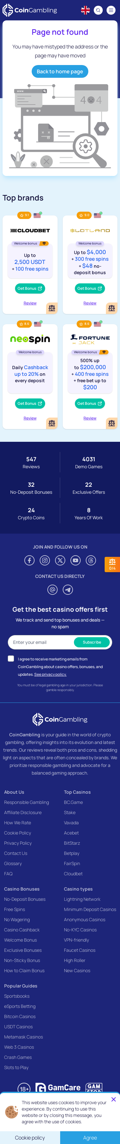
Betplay (71, 853)
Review (30, 303)
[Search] (98, 10)
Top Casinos (77, 792)
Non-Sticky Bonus (22, 960)
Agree (90, 1137)
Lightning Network (82, 899)
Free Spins (14, 909)
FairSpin (72, 863)
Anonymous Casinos (84, 919)
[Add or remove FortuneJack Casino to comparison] (111, 423)
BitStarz (72, 843)
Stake (70, 812)
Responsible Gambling (26, 802)
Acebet (71, 833)
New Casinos (77, 970)
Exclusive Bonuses (23, 950)
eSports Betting (20, 1006)
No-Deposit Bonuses (24, 899)
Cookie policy (30, 1137)
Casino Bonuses (22, 889)
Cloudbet (73, 874)
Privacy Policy (18, 843)
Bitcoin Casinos (20, 1016)
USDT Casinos (18, 1027)
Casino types (78, 889)
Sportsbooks (16, 996)
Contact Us (15, 853)
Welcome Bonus (20, 940)
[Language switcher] (85, 10)
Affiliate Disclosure (23, 812)
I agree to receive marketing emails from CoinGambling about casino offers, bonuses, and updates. (60, 666)
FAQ (8, 874)
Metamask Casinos (23, 1037)
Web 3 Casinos (19, 1047)
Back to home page (60, 71)
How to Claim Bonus (24, 970)
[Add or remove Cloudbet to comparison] (52, 308)
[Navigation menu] (111, 10)
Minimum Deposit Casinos (90, 909)
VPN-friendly (76, 940)
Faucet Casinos (79, 950)
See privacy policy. (50, 674)
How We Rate (17, 823)
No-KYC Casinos (80, 930)
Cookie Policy (17, 833)
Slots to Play (16, 1067)
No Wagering (17, 919)
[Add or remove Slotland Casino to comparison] (111, 308)
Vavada (71, 823)
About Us (14, 792)
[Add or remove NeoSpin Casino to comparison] (52, 423)
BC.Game (73, 802)
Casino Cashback (22, 930)
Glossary (13, 863)
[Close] (113, 1099)
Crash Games (18, 1057)
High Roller (74, 960)
